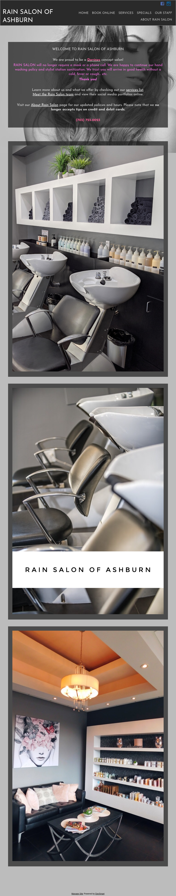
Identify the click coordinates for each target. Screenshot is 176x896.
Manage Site (77, 894)
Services (125, 13)
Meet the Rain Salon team (53, 94)
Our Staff (163, 13)
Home (84, 13)
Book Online (103, 13)
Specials (144, 13)
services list (134, 90)
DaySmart (99, 894)
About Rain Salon (156, 19)
